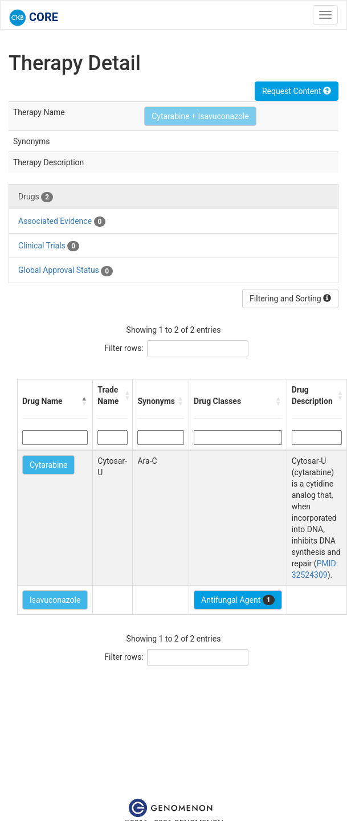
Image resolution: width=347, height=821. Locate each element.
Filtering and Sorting (290, 298)
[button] (84, 401)
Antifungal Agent (238, 600)
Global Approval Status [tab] (65, 271)
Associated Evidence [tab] (61, 222)
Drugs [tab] (35, 197)
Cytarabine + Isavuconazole (200, 116)
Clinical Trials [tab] (48, 246)
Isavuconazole (55, 599)
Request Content (296, 91)
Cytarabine (48, 464)
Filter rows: (124, 348)
